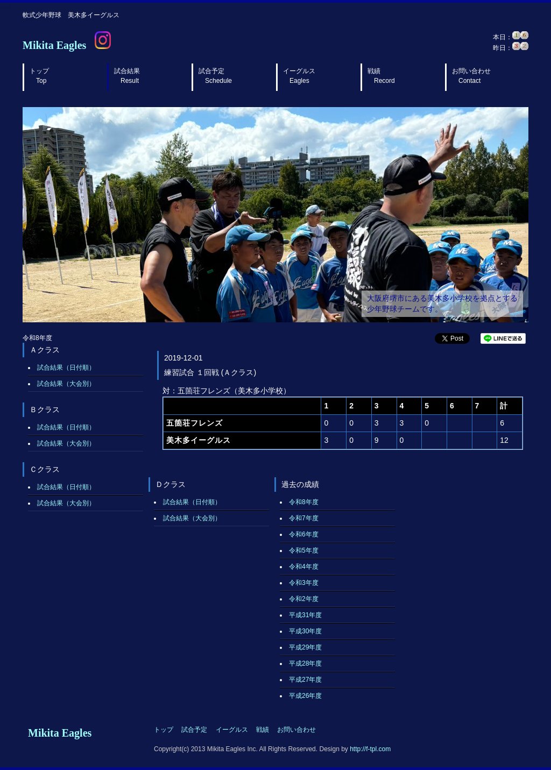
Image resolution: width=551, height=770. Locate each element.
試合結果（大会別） (66, 383)
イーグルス (299, 75)
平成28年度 (305, 663)
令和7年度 (304, 518)
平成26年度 (305, 696)
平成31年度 (305, 615)
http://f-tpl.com (370, 749)
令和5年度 (304, 550)
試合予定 (215, 75)
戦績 (381, 75)
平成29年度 (305, 647)
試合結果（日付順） (66, 367)
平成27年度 (305, 679)
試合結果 (127, 75)
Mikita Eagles (54, 45)
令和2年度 (304, 599)
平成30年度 (305, 631)
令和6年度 (304, 534)
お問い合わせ (471, 75)
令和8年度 (304, 502)
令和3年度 (304, 583)
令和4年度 (304, 566)
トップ (39, 75)
